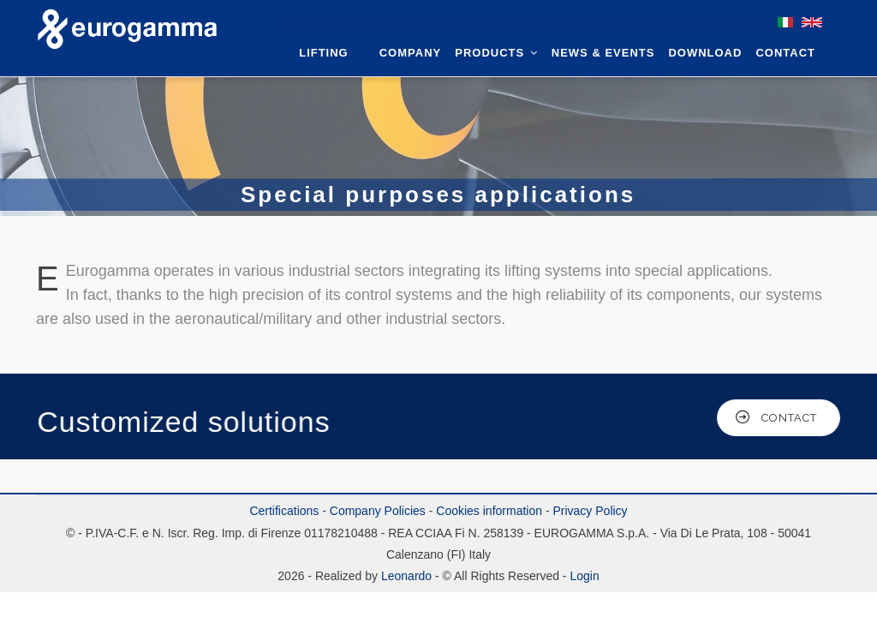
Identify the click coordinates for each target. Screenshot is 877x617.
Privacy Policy (589, 511)
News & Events (603, 52)
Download (705, 52)
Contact (785, 52)
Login (584, 576)
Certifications (284, 511)
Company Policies (378, 511)
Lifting (324, 52)
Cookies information (489, 511)
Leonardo (405, 576)
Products (496, 52)
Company (410, 52)
